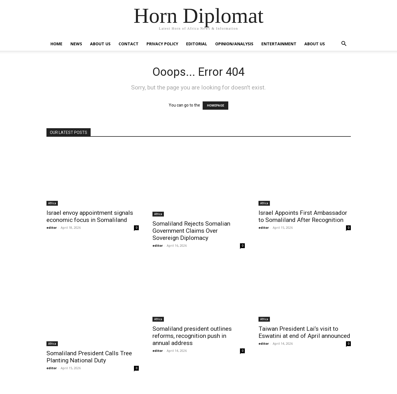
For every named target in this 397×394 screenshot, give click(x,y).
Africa (52, 203)
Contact (129, 43)
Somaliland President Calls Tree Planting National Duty (89, 357)
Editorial (196, 43)
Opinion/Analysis (234, 43)
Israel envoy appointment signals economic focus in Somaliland (89, 216)
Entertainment (278, 43)
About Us (100, 43)
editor (51, 227)
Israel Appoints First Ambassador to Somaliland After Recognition (302, 216)
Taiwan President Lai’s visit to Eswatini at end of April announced (304, 332)
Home (56, 43)
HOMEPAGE (215, 105)
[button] (344, 44)
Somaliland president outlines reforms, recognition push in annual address (192, 335)
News (76, 43)
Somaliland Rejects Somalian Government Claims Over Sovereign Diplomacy (191, 230)
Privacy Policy (162, 43)
